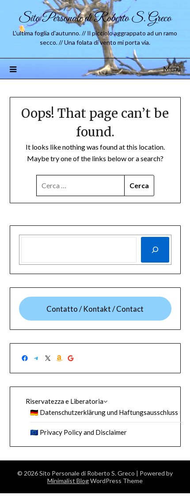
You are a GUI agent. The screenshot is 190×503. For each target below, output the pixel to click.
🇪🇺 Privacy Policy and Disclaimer (78, 432)
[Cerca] (155, 250)
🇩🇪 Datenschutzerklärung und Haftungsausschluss (104, 412)
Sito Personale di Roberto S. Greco (95, 18)
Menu (172, 68)
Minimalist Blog (68, 480)
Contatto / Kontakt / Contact (95, 308)
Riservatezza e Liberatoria (64, 401)
